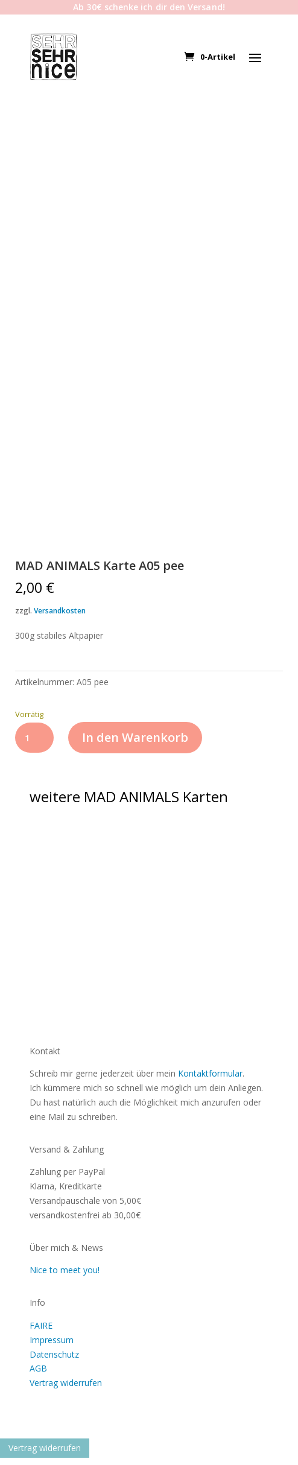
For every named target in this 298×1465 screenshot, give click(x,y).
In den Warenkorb (135, 737)
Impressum (52, 1340)
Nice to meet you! (65, 1270)
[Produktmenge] (34, 738)
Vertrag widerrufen (66, 1382)
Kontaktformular (210, 1073)
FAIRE (41, 1325)
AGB (38, 1368)
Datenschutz (54, 1354)
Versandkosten (60, 611)
